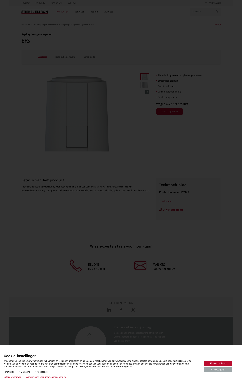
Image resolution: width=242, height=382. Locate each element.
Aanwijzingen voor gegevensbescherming (46, 377)
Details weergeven (12, 377)
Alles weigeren (218, 369)
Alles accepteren (218, 363)
